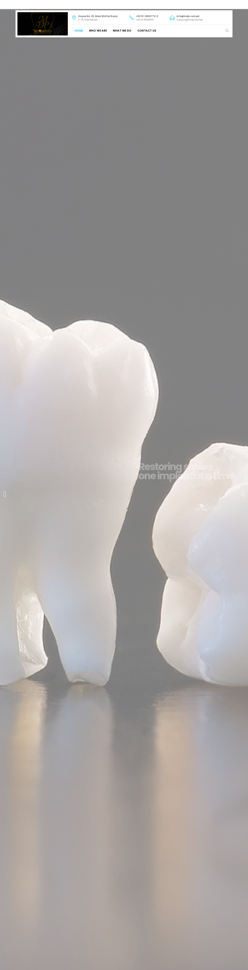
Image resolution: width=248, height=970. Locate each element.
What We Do (122, 31)
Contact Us (146, 31)
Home (79, 31)
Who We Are (98, 31)
